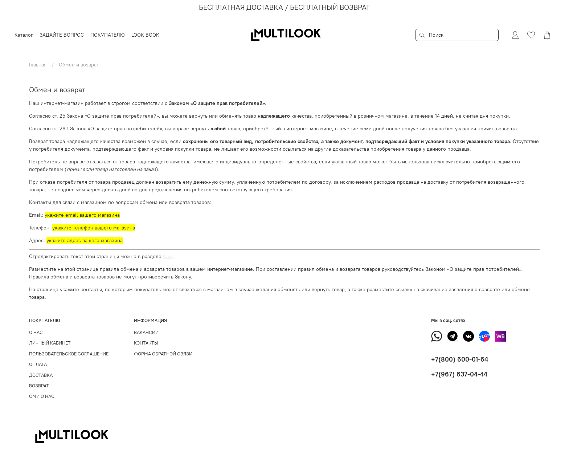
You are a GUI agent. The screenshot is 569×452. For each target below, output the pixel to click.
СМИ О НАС (41, 396)
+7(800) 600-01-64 (459, 359)
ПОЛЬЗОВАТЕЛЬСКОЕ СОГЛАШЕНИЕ (69, 354)
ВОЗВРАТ (39, 385)
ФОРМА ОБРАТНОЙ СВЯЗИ (163, 354)
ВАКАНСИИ (146, 332)
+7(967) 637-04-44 (459, 374)
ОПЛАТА (38, 364)
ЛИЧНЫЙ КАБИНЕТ (50, 343)
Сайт (168, 256)
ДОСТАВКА (41, 375)
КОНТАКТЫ (146, 343)
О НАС (36, 332)
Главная (37, 64)
